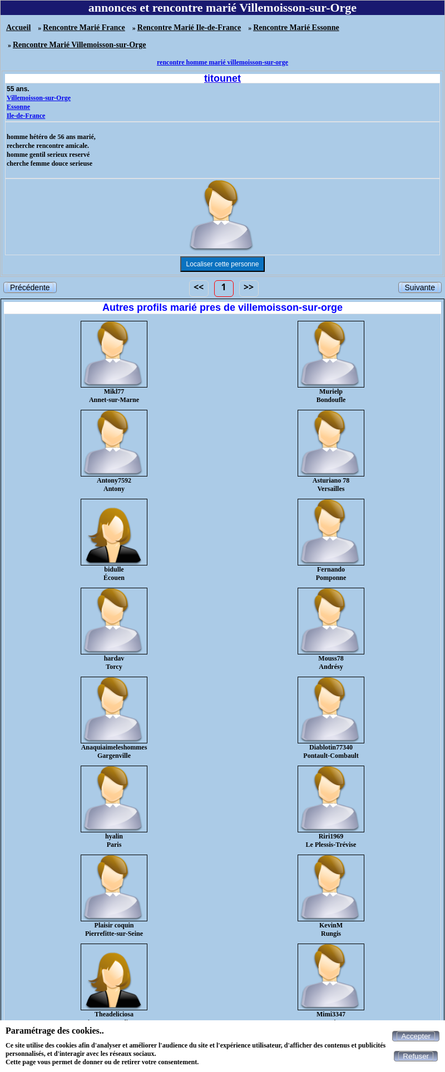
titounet (222, 78)
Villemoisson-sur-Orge (39, 98)
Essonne (18, 107)
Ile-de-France (26, 116)
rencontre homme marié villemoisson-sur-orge (222, 62)
